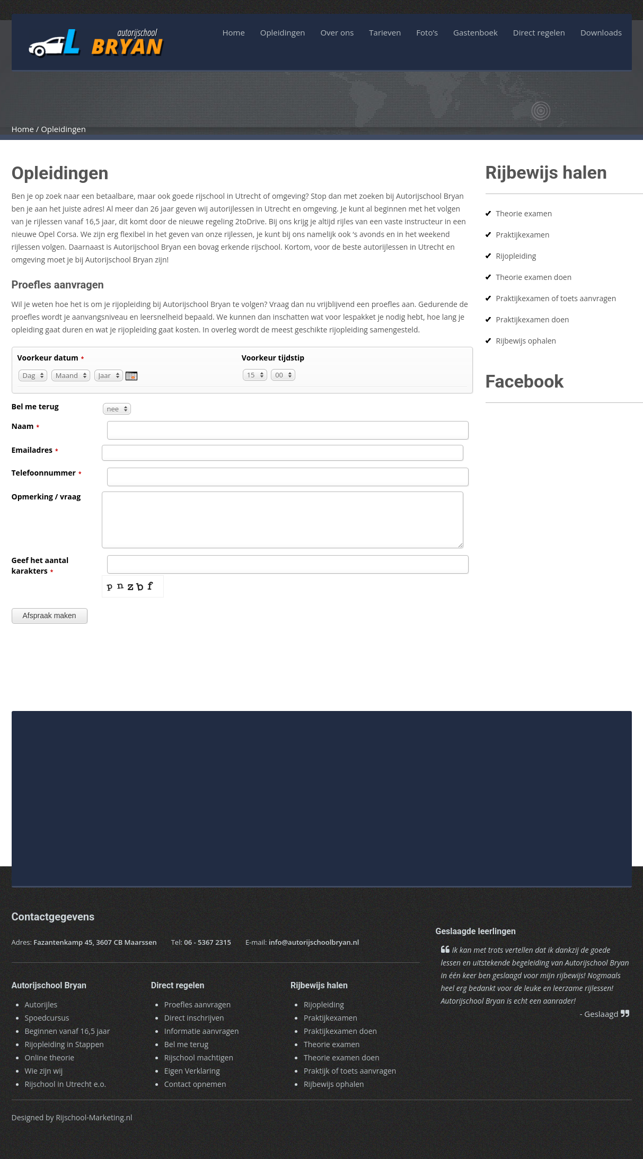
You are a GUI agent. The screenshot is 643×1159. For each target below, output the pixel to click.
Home (233, 32)
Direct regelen (539, 32)
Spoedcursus (47, 1018)
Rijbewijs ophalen (526, 341)
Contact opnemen (195, 1084)
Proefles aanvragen (197, 1004)
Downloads (601, 32)
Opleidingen (282, 32)
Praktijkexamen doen (532, 319)
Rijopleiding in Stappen (64, 1044)
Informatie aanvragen (201, 1031)
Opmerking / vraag (46, 496)
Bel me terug (35, 406)
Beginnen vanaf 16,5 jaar (67, 1031)
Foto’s (427, 32)
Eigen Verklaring (192, 1071)
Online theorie (50, 1057)
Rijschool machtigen (198, 1057)
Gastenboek (475, 32)
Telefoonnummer (47, 473)
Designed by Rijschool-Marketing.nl (72, 1117)
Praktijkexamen (523, 235)
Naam (26, 426)
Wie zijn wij (44, 1071)
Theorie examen (524, 213)
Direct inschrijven (194, 1018)
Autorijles (41, 1004)
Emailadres (35, 450)
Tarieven (385, 32)
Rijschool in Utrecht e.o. (66, 1084)
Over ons (337, 32)
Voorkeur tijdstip (273, 358)
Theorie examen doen (534, 277)
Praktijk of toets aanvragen (350, 1071)
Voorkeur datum (50, 358)
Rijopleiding (516, 256)
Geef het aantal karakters (40, 565)
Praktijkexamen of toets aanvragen (556, 298)
